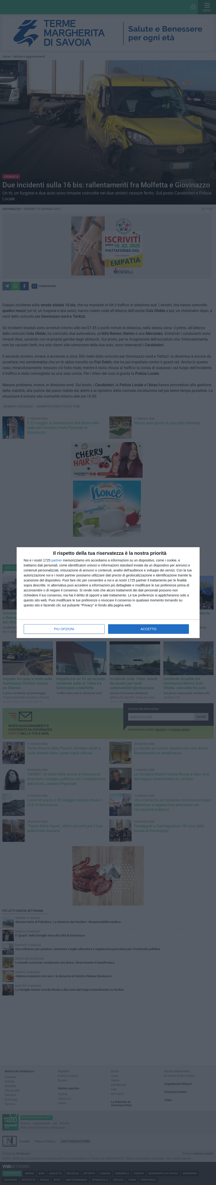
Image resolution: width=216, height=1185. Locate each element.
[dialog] (108, 592)
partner (56, 560)
